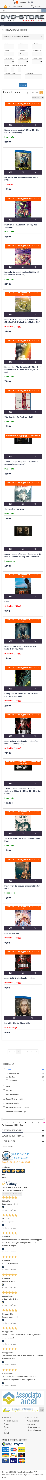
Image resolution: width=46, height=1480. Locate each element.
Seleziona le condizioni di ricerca (16, 36)
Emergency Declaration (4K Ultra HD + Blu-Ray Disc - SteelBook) (21, 695)
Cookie (6, 1427)
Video (9, 1069)
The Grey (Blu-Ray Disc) (14, 509)
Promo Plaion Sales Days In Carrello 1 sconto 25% (23, 715)
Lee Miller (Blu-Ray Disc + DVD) (17, 1023)
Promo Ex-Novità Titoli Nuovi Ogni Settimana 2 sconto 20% (23, 435)
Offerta (9, 1090)
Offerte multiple (12, 1095)
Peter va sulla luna (11, 933)
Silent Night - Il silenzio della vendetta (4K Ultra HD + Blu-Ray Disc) (21, 742)
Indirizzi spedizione (33, 1427)
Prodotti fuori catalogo (16, 1111)
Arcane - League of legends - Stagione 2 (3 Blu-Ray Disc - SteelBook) (21, 463)
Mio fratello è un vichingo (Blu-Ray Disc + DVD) (21, 179)
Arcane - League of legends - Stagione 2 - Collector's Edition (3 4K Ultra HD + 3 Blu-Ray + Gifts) (22, 791)
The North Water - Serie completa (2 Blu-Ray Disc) (22, 840)
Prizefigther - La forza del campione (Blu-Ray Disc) (22, 887)
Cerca (23, 85)
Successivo (17, 1194)
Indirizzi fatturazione (34, 1430)
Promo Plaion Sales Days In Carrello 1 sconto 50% (23, 104)
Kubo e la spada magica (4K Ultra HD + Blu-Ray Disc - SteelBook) (21, 131)
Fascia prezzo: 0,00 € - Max (12, 1125)
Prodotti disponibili (14, 1099)
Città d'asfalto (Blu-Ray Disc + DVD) (18, 417)
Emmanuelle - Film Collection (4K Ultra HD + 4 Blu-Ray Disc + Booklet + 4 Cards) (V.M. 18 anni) (22, 369)
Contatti (6, 1433)
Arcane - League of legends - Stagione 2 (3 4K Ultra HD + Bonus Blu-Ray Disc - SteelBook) (22, 555)
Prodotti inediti (12, 1103)
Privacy (6, 1424)
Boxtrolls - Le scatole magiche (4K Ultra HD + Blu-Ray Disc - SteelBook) (22, 273)
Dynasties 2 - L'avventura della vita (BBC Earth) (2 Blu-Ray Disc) (20, 648)
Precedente (7, 1194)
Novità (9, 1086)
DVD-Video (13, 1080)
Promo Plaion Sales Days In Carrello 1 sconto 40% (23, 391)
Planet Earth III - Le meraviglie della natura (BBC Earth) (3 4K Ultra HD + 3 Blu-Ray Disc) (22, 321)
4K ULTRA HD (14, 1073)
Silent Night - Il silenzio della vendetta (19, 978)
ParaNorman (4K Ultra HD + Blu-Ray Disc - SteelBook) (21, 226)
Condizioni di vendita (11, 1421)
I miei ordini (31, 1424)
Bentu (6, 602)
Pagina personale (33, 1421)
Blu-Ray (12, 1077)
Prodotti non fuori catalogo (17, 1107)
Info (5, 1430)
